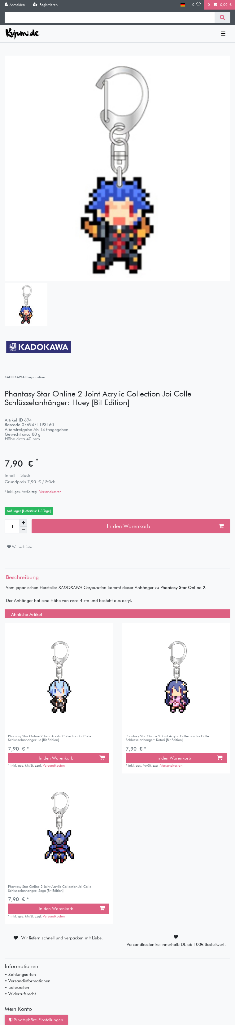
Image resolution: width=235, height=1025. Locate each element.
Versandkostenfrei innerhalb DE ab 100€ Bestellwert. (176, 944)
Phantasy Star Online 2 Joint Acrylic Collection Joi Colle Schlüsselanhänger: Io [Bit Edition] (49, 738)
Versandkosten (49, 491)
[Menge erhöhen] (23, 523)
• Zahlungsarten (20, 974)
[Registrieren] (45, 5)
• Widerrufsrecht (20, 993)
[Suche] (222, 17)
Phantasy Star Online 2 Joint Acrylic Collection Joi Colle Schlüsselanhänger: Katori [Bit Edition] (167, 738)
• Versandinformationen (27, 980)
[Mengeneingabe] (12, 526)
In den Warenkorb (165, 526)
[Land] (183, 5)
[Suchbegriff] (110, 17)
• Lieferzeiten (17, 987)
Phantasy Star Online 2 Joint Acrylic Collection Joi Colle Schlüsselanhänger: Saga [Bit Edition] (49, 888)
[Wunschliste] (196, 5)
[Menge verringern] (23, 530)
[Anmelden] (14, 5)
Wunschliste (19, 546)
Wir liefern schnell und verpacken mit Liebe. (62, 937)
